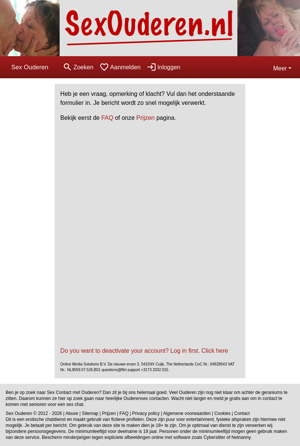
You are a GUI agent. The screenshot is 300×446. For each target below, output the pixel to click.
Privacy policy (145, 413)
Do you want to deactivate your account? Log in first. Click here (144, 351)
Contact (242, 413)
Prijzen (145, 118)
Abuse (71, 413)
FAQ (107, 118)
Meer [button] (279, 68)
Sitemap (90, 413)
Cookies (222, 413)
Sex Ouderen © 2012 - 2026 (34, 413)
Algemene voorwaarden (187, 413)
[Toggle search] (78, 67)
